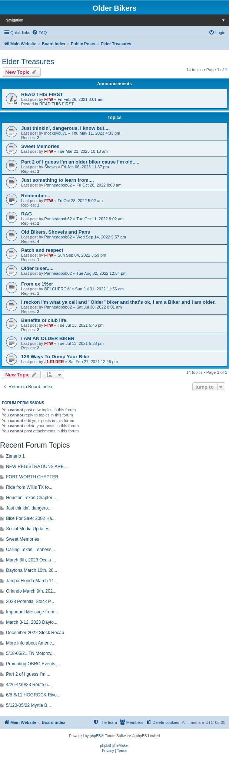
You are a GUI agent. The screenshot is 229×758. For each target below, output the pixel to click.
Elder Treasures (28, 61)
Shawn (50, 167)
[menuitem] (39, 32)
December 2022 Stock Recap (35, 632)
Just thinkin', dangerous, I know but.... (65, 128)
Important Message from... (32, 611)
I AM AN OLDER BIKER (47, 338)
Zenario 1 (15, 456)
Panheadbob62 (58, 185)
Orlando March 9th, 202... (31, 591)
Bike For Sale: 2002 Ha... (31, 518)
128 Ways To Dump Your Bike (55, 356)
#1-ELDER (54, 361)
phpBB (95, 736)
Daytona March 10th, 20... (31, 570)
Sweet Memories (40, 146)
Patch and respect (42, 250)
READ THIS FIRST (42, 94)
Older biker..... (37, 268)
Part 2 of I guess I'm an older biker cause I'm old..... (80, 162)
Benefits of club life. (44, 320)
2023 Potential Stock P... (30, 601)
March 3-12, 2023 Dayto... (31, 622)
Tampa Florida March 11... (31, 580)
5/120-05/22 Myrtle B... (28, 705)
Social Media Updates (27, 528)
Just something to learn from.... (57, 180)
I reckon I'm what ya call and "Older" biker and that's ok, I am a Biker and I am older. (118, 302)
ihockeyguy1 (55, 133)
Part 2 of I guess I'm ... (28, 674)
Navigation (117, 20)
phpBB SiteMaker (114, 746)
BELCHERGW (57, 289)
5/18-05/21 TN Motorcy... (30, 653)
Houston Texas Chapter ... (31, 497)
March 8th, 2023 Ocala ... (31, 560)
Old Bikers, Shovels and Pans (55, 232)
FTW (48, 99)
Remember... (35, 195)
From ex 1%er (37, 284)
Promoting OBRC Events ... (33, 663)
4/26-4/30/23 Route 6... (29, 684)
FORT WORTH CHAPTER (32, 476)
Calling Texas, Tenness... (30, 549)
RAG (26, 214)
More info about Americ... (30, 643)
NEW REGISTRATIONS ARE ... (37, 466)
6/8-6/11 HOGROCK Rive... (33, 695)
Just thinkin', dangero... (29, 508)
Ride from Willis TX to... (29, 487)
